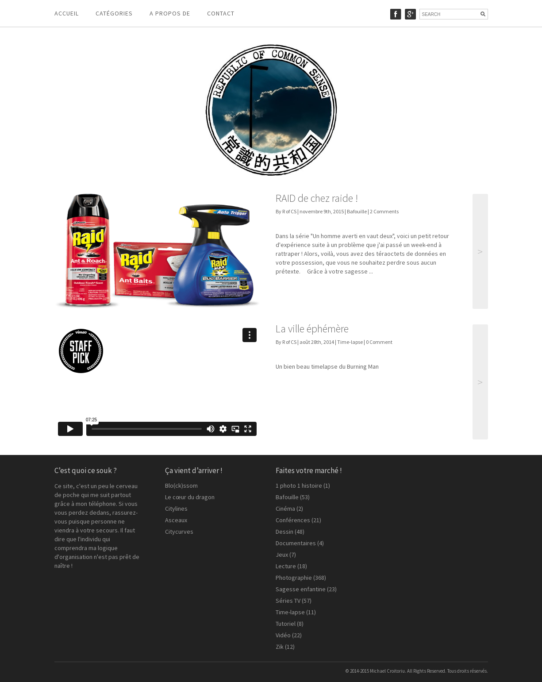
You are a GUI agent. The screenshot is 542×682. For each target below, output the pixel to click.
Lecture (286, 566)
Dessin (284, 532)
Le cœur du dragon (190, 497)
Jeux (282, 555)
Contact (220, 13)
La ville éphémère (312, 328)
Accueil (66, 13)
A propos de (170, 13)
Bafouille (357, 211)
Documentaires (296, 543)
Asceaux (176, 520)
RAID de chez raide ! (317, 198)
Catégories (114, 13)
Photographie (294, 578)
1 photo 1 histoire (299, 485)
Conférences (293, 520)
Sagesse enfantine (301, 589)
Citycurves (179, 532)
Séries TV (288, 601)
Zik (280, 647)
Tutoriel (286, 624)
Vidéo (283, 635)
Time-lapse (350, 342)
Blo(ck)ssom (181, 485)
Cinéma (285, 508)
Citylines (176, 508)
